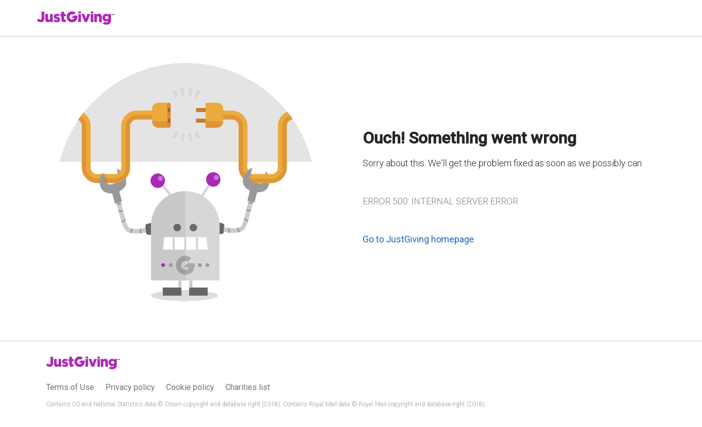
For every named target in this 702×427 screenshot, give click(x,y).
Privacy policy (130, 387)
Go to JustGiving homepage (418, 239)
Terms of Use (70, 387)
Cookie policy (190, 387)
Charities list (247, 387)
